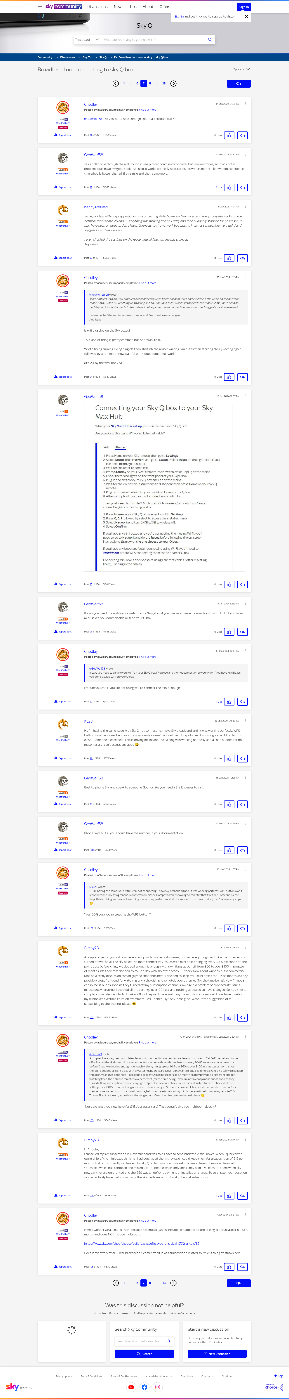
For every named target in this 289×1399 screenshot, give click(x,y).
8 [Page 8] (150, 83)
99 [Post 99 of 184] (91, 804)
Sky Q (144, 25)
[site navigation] (40, 6)
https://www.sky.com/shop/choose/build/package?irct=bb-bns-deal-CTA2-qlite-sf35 (141, 1243)
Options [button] (238, 69)
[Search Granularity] (87, 39)
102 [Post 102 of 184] (91, 1017)
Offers (165, 6)
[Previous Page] (115, 83)
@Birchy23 (95, 1054)
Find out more (147, 109)
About (148, 6)
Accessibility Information (158, 1376)
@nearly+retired (99, 294)
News (118, 6)
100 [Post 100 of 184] (92, 850)
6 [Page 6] (137, 83)
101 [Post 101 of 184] (91, 928)
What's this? (62, 123)
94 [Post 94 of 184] (91, 376)
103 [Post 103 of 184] (91, 1120)
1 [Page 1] (124, 83)
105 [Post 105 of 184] (91, 1266)
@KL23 (93, 887)
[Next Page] (173, 83)
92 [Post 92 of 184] (91, 187)
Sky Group (227, 1376)
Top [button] (280, 1376)
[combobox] (152, 39)
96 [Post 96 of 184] (91, 631)
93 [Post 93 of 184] (91, 257)
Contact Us (207, 1376)
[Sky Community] (64, 6)
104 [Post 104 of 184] (92, 1195)
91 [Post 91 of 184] (91, 135)
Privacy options (64, 1376)
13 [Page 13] (164, 83)
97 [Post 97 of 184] (91, 701)
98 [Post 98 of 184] (91, 758)
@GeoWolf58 (93, 119)
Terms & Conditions (91, 1376)
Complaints (187, 1376)
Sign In (244, 7)
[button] (245, 103)
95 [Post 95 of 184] (91, 584)
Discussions (97, 6)
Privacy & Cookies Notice (124, 1376)
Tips (133, 6)
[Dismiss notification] (247, 17)
